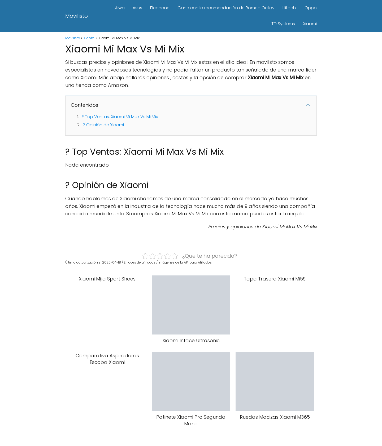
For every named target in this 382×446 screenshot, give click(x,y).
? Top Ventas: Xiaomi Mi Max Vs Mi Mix (119, 117)
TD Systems (283, 24)
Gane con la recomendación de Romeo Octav (226, 8)
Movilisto (76, 16)
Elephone (160, 8)
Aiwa (120, 8)
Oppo (311, 8)
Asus (137, 8)
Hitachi (290, 8)
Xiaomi (310, 24)
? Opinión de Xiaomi (103, 125)
